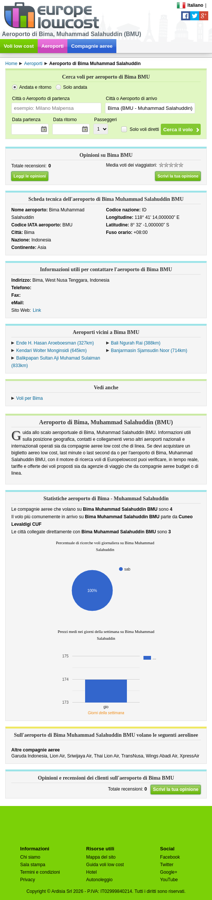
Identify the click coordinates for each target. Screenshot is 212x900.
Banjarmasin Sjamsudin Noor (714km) (149, 350)
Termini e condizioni (40, 872)
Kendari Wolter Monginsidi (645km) (51, 350)
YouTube (169, 879)
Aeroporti (52, 46)
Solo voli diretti (144, 129)
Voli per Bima (29, 398)
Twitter (166, 864)
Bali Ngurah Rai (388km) (135, 343)
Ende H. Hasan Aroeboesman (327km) (55, 343)
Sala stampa (33, 864)
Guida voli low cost (105, 864)
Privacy (27, 879)
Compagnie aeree (92, 46)
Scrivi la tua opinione (177, 176)
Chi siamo (30, 857)
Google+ (168, 872)
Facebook (170, 857)
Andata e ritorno (35, 87)
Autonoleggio (99, 879)
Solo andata (75, 87)
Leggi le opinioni (30, 176)
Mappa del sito (101, 857)
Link (37, 310)
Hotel (91, 872)
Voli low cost (19, 46)
